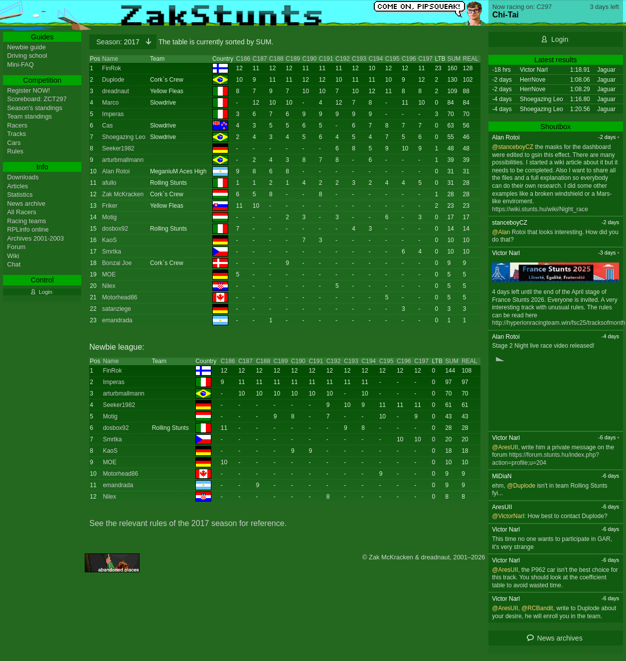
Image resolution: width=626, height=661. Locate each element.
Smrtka (111, 251)
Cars (13, 142)
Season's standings (34, 108)
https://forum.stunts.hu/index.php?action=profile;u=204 (545, 458)
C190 (310, 58)
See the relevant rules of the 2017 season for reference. (188, 523)
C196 (409, 58)
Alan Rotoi (116, 171)
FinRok (111, 68)
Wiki (13, 256)
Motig (109, 217)
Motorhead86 (120, 297)
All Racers (21, 212)
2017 (118, 42)
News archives (560, 638)
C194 (375, 58)
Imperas (113, 114)
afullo (109, 182)
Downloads (22, 177)
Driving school (27, 55)
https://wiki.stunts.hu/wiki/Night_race (540, 209)
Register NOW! (28, 90)
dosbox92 (115, 228)
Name (110, 58)
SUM (454, 58)
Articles (17, 186)
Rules (15, 151)
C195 (392, 58)
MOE (109, 274)
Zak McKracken (123, 194)
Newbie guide (26, 47)
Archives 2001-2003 (35, 238)
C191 (326, 58)
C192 (342, 58)
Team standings (29, 116)
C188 (276, 58)
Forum (16, 247)
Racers (17, 125)
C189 (293, 58)
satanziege (116, 308)
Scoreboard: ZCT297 (37, 99)
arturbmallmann (123, 159)
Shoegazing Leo (124, 136)
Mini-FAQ (20, 64)
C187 (260, 58)
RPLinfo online (27, 229)
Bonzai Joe (117, 263)
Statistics (19, 194)
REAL (470, 58)
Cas (107, 125)
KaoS (109, 240)
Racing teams (26, 221)
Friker (110, 205)
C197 (425, 58)
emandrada (117, 320)
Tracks (16, 133)
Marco (110, 102)
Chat (13, 264)
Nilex (109, 285)
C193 (359, 58)
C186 (243, 58)
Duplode (113, 79)
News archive (26, 203)
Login (559, 39)
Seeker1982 (118, 148)
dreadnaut (115, 91)
